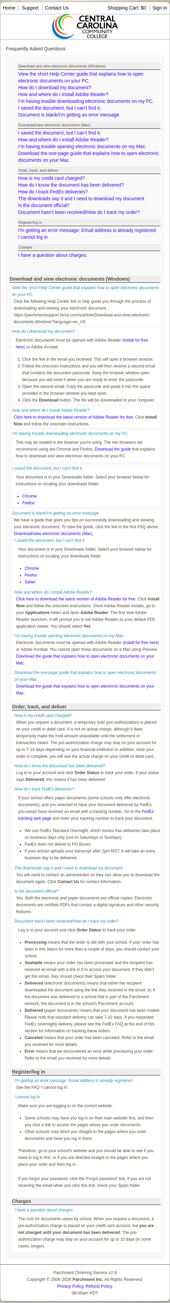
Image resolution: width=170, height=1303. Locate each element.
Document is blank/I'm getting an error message (68, 114)
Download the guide (113, 449)
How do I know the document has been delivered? (71, 185)
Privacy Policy (70, 1286)
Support (30, 8)
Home (9, 8)
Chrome (29, 496)
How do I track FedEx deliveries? (53, 191)
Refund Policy (99, 1286)
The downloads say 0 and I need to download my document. (81, 198)
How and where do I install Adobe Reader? (63, 94)
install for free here (140, 642)
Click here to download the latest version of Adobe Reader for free (73, 417)
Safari (30, 582)
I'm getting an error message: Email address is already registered (87, 230)
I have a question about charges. (52, 255)
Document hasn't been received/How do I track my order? (79, 212)
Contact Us (56, 8)
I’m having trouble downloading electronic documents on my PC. (86, 101)
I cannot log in (33, 237)
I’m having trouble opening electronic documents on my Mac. (82, 146)
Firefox (28, 503)
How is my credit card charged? (51, 178)
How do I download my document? (54, 87)
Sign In (159, 8)
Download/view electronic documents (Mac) (53, 533)
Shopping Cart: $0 (128, 8)
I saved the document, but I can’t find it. (59, 108)
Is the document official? (43, 205)
